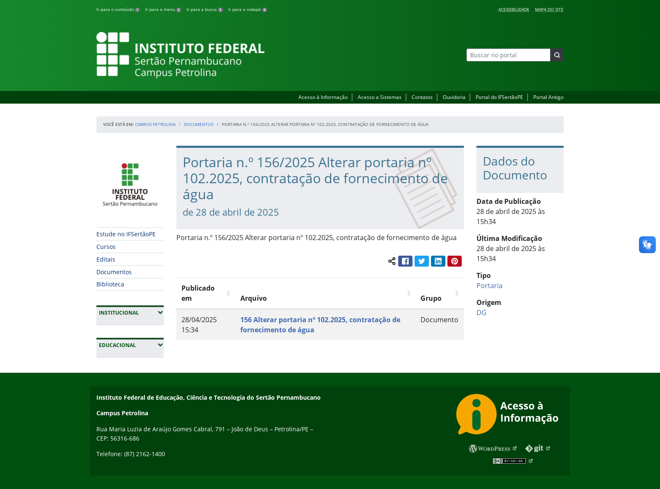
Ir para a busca (204, 9)
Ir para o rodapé (247, 9)
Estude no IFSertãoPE (126, 234)
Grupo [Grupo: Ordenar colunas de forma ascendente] (431, 298)
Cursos (106, 247)
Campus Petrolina (155, 124)
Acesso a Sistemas (380, 97)
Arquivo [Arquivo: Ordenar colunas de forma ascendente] (253, 298)
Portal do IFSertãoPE (499, 97)
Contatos (422, 97)
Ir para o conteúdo (118, 9)
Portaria (489, 285)
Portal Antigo (548, 97)
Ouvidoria (454, 97)
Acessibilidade (514, 9)
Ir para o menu (163, 9)
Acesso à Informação (323, 97)
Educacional (131, 345)
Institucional (131, 312)
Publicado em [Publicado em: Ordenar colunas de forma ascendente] (198, 293)
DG (481, 312)
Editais (105, 259)
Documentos (198, 124)
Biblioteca (110, 284)
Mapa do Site (549, 9)
